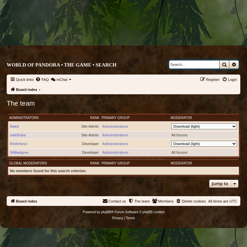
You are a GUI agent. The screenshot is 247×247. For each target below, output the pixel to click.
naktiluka (18, 135)
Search (105, 65)
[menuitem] (42, 80)
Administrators (24, 118)
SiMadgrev (19, 152)
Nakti (14, 126)
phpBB (106, 212)
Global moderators (28, 163)
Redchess (18, 144)
